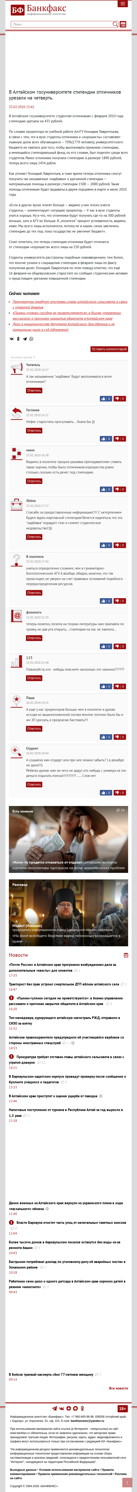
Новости (18, 955)
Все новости (118, 1388)
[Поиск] (115, 24)
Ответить (34, 390)
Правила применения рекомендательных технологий (75, 1474)
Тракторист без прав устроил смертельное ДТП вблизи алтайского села (64, 984)
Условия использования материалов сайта (69, 1469)
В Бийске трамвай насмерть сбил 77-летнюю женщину (51, 1374)
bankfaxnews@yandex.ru (87, 1421)
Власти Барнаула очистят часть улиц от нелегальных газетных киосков (71, 1222)
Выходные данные (23, 1469)
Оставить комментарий (109, 349)
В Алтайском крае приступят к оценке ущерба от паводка (53, 1096)
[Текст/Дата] (123, 24)
